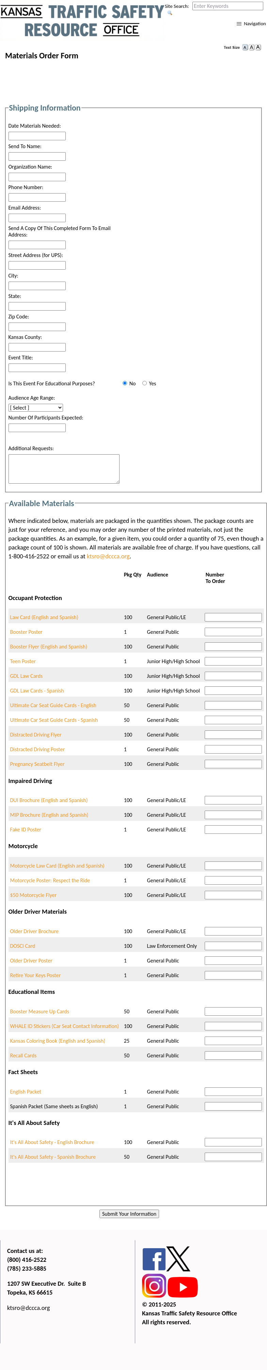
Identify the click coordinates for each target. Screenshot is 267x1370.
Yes (152, 383)
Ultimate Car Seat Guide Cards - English (53, 705)
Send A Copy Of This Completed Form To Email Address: (60, 231)
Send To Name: (25, 146)
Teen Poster (23, 661)
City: (13, 275)
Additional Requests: (31, 448)
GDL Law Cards (26, 676)
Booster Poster (26, 632)
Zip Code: (19, 316)
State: (15, 296)
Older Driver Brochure (34, 931)
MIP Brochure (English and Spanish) (49, 815)
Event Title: (21, 357)
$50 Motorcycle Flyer (33, 895)
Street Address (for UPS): (36, 255)
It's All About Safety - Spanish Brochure (53, 1157)
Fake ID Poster (26, 829)
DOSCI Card (22, 946)
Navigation (255, 23)
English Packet (26, 1091)
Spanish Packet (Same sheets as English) (54, 1106)
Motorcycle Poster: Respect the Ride (50, 880)
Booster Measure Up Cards (39, 1011)
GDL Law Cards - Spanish (37, 690)
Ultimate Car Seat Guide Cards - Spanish (54, 720)
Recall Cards (23, 1055)
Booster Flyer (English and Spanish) (49, 646)
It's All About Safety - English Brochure (52, 1142)
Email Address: (25, 207)
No (132, 383)
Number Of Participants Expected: (46, 417)
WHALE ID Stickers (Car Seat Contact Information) (64, 1026)
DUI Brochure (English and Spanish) (49, 800)
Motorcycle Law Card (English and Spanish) (57, 865)
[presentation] (135, 1188)
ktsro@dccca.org (108, 556)
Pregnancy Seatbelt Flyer (37, 764)
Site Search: (177, 6)
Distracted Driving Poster (37, 749)
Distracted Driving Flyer (36, 734)
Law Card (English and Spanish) (44, 617)
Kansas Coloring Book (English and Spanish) (58, 1041)
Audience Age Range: (32, 398)
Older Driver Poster (31, 960)
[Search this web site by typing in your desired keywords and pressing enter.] (227, 6)
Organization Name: (30, 166)
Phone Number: (26, 187)
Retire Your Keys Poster (35, 975)
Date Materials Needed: (35, 126)
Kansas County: (25, 337)
